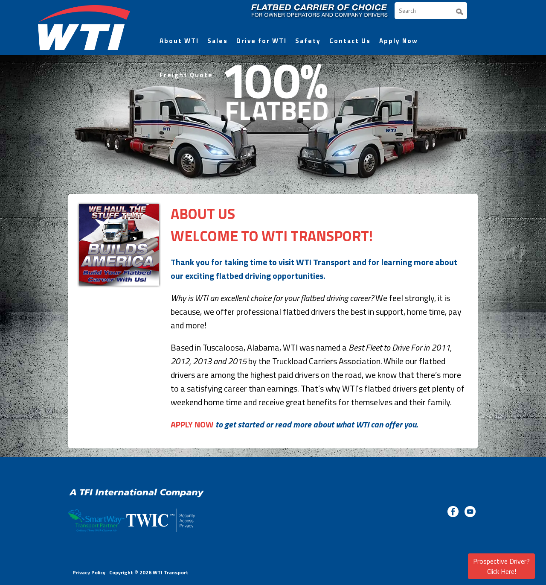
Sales (217, 41)
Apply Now (398, 41)
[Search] (431, 10)
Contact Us (350, 41)
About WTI (179, 41)
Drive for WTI (261, 41)
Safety (308, 41)
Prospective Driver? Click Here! (501, 566)
